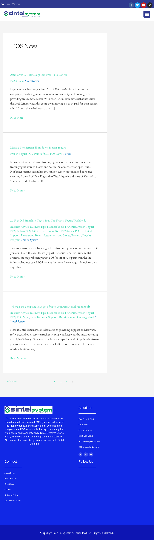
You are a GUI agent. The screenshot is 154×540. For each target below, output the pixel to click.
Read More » (18, 117)
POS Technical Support (44, 317)
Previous (12, 381)
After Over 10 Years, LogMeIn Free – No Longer (38, 75)
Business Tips (38, 227)
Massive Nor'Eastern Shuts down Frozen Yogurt (38, 147)
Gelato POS (24, 231)
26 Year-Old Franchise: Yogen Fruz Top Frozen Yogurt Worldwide (48, 220)
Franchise (70, 227)
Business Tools (55, 227)
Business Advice (19, 227)
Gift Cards (38, 231)
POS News (16, 81)
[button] (146, 14)
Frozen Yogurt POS (21, 154)
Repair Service (67, 317)
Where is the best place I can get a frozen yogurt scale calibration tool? (50, 306)
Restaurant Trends (31, 235)
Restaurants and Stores (57, 235)
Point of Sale (41, 154)
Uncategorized (85, 317)
